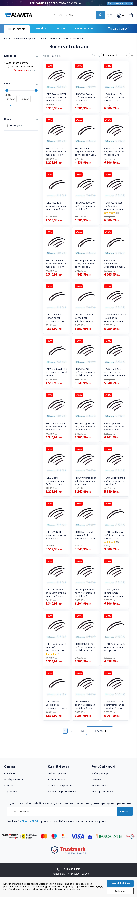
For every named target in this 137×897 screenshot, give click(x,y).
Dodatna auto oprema (51, 38)
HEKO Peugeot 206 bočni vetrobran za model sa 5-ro (85, 426)
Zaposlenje (10, 791)
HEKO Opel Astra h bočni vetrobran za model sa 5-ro (114, 426)
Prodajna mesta (13, 779)
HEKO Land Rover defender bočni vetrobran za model (115, 372)
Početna (8, 38)
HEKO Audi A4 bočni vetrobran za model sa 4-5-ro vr (56, 372)
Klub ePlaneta (100, 785)
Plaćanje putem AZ (102, 791)
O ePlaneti (10, 773)
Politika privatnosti (58, 779)
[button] (112, 15)
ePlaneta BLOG (29, 821)
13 (82, 731)
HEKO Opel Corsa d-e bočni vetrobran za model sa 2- (85, 263)
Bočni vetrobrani (23, 70)
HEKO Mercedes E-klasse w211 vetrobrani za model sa (86, 535)
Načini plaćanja (100, 773)
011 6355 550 (72, 869)
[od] (11, 98)
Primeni (10, 105)
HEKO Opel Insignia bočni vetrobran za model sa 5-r (85, 593)
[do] (25, 98)
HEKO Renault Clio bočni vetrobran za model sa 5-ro (114, 97)
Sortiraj (96, 55)
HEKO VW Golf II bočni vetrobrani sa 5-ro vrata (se (56, 535)
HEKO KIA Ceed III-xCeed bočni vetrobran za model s (85, 318)
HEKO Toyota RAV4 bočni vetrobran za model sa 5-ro (56, 97)
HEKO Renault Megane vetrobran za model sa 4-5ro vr (85, 151)
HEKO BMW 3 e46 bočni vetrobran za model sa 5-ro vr (85, 647)
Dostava (96, 779)
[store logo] (18, 15)
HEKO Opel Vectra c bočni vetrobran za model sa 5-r (114, 481)
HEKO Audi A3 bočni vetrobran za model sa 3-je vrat (115, 647)
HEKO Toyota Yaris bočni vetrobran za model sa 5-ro (114, 151)
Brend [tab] (7, 118)
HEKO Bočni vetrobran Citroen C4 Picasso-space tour (55, 481)
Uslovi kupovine (57, 773)
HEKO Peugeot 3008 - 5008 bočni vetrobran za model (115, 318)
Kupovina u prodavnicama (62, 791)
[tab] (24, 767)
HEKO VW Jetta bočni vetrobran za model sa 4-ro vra (86, 481)
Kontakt (8, 785)
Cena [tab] (7, 83)
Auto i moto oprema (26, 38)
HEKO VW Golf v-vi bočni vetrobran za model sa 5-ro (85, 97)
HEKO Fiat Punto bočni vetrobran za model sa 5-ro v (56, 593)
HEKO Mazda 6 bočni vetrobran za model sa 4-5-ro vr (56, 206)
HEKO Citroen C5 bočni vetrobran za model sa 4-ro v (56, 151)
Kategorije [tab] (10, 55)
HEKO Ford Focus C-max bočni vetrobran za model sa (56, 647)
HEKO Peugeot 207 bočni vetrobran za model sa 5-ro (85, 206)
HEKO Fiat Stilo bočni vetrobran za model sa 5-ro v (85, 372)
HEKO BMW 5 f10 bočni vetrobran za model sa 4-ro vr (85, 705)
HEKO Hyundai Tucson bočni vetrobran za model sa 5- (56, 318)
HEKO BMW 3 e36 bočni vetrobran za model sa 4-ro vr (114, 705)
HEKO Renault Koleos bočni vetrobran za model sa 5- (115, 263)
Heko (14, 125)
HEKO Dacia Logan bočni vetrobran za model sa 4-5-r (56, 426)
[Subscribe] (125, 811)
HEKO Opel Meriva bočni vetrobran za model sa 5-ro (114, 535)
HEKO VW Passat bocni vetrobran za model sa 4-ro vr (56, 263)
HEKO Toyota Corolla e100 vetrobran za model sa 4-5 (56, 705)
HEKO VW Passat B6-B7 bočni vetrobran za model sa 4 (115, 206)
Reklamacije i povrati (60, 785)
